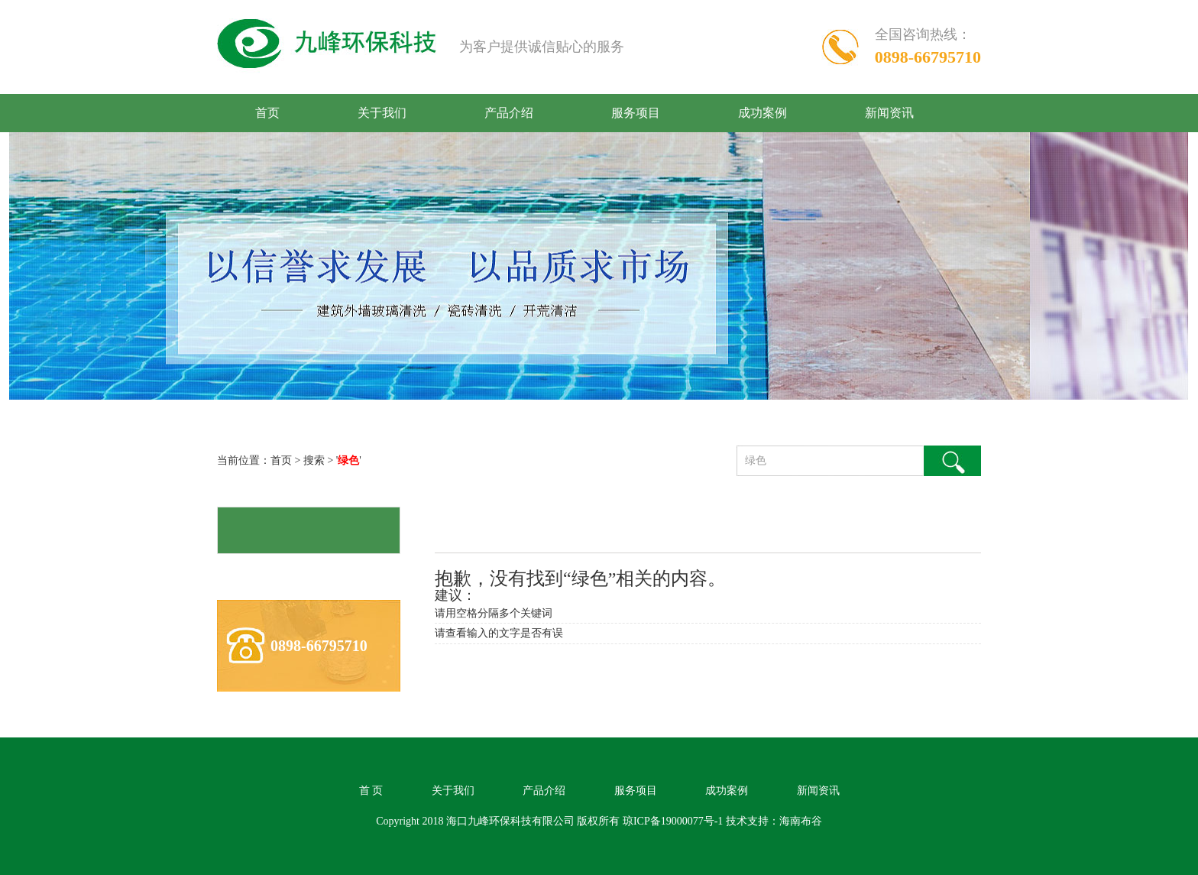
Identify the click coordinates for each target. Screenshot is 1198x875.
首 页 (371, 790)
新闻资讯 (889, 112)
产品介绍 (508, 112)
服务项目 (635, 112)
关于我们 (382, 112)
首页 (267, 112)
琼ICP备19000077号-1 (673, 821)
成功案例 (762, 112)
